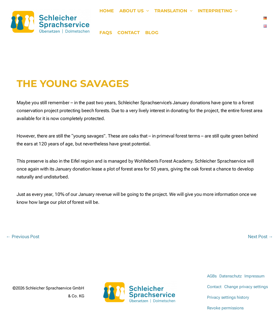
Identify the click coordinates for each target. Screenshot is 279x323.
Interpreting (218, 11)
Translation (173, 11)
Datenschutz (230, 276)
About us (134, 11)
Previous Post (22, 236)
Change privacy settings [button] (246, 286)
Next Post (260, 236)
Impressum (254, 276)
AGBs (212, 276)
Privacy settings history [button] (228, 297)
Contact (128, 32)
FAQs (105, 32)
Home (106, 10)
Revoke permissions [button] (225, 308)
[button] (146, 11)
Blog (151, 32)
